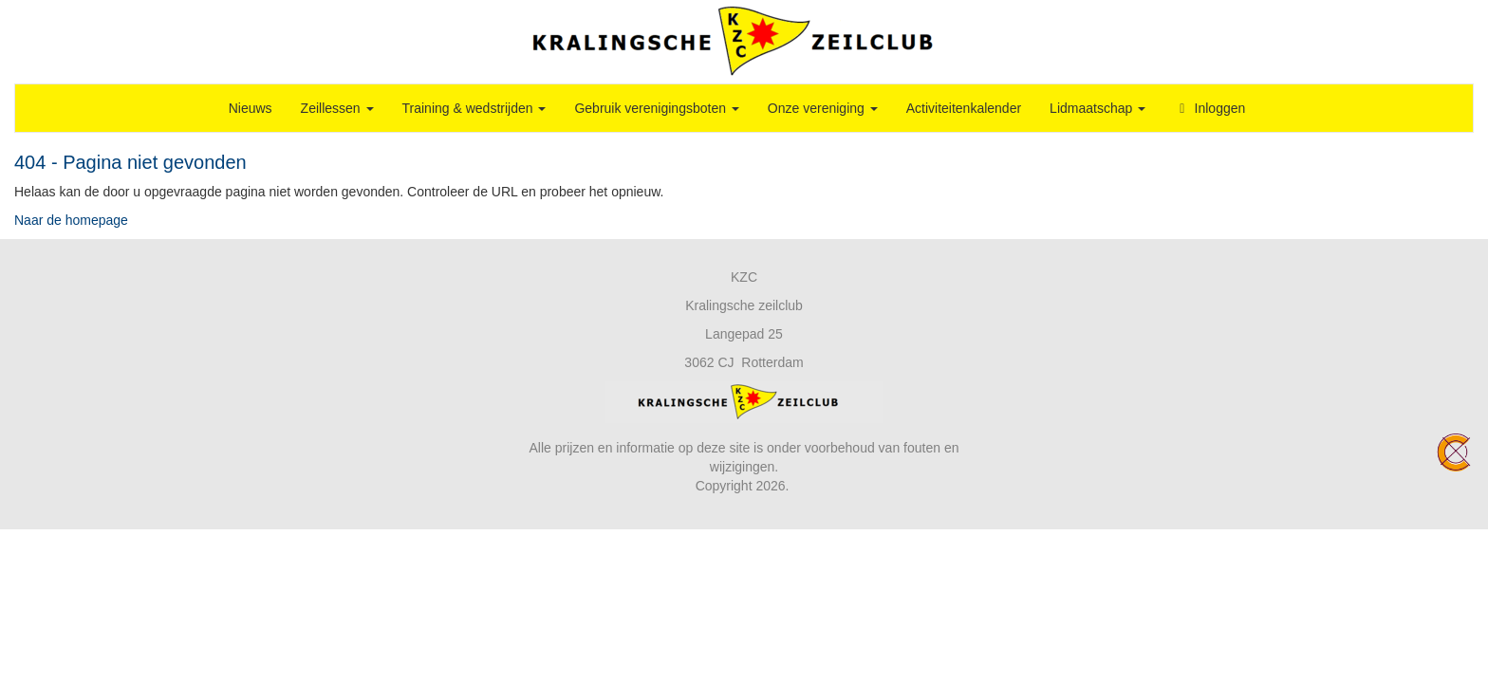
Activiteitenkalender (963, 108)
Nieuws (250, 108)
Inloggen (1209, 108)
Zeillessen (337, 108)
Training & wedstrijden (474, 108)
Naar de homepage (71, 220)
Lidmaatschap (1097, 108)
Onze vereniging (823, 108)
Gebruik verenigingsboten (656, 108)
